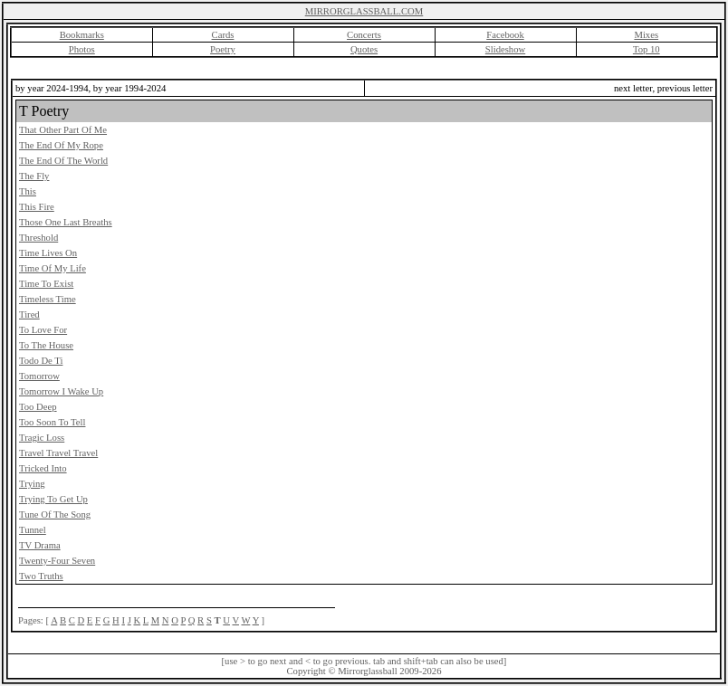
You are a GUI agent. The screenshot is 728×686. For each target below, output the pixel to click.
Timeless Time (47, 299)
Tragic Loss (41, 438)
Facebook (504, 35)
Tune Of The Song (55, 514)
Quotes (364, 49)
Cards (223, 35)
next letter (633, 88)
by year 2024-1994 (52, 88)
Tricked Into (43, 468)
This (27, 191)
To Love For (43, 330)
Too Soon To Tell (52, 422)
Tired (29, 314)
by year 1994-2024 (130, 88)
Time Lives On (48, 253)
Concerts (364, 35)
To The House (46, 345)
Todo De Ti (40, 361)
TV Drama (40, 545)
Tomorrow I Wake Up (61, 391)
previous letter (685, 88)
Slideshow (505, 49)
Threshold (38, 238)
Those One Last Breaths (65, 222)
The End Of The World (63, 161)
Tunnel (32, 530)
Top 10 (646, 49)
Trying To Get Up (53, 499)
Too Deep (38, 407)
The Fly (34, 176)
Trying (32, 484)
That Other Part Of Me (63, 130)
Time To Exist (46, 284)
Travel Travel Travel (58, 453)
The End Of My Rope (61, 145)
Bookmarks (82, 35)
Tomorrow (39, 376)
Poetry (222, 49)
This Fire (36, 207)
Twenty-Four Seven (57, 561)
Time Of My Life (52, 268)
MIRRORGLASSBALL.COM (364, 11)
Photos (82, 49)
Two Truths (41, 576)
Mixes (646, 35)
